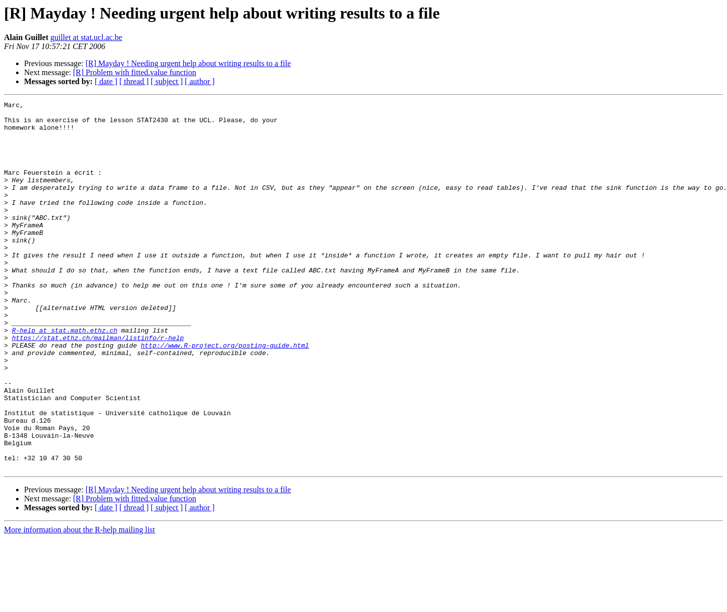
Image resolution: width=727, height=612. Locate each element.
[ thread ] (134, 81)
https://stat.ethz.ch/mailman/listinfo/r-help (98, 385)
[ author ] (200, 81)
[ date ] (106, 81)
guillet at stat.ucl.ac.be (86, 37)
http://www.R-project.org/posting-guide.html (225, 394)
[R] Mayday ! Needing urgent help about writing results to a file (188, 63)
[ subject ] (167, 81)
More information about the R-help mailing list (79, 603)
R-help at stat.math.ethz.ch (65, 376)
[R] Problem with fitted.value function (134, 72)
